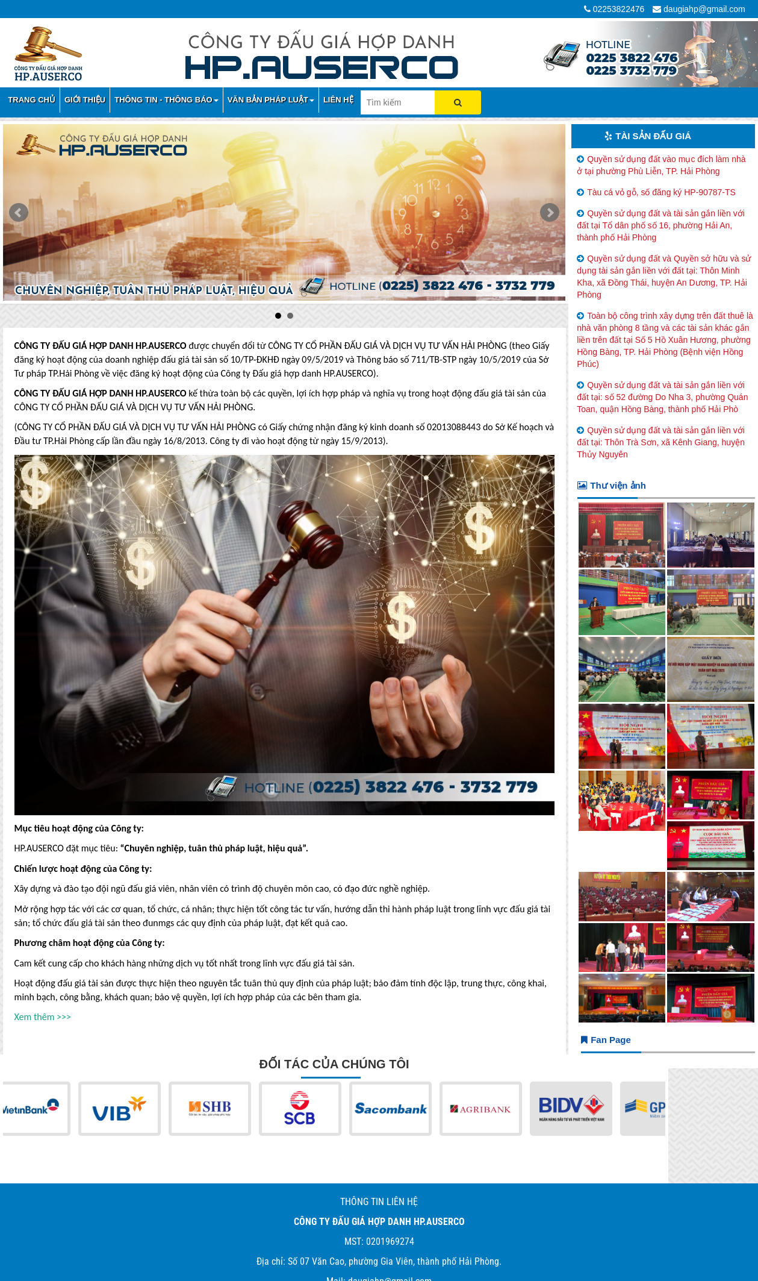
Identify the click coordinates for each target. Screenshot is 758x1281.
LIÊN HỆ (338, 99)
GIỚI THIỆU (84, 99)
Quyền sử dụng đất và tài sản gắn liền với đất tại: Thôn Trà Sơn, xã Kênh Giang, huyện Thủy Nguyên (661, 442)
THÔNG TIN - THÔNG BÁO (166, 99)
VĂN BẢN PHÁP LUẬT (271, 99)
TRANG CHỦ (31, 99)
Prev (18, 212)
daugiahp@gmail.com (704, 9)
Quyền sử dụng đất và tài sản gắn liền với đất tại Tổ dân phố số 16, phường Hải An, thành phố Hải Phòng (661, 225)
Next (549, 212)
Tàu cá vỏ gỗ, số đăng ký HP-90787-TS (661, 192)
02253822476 (619, 9)
